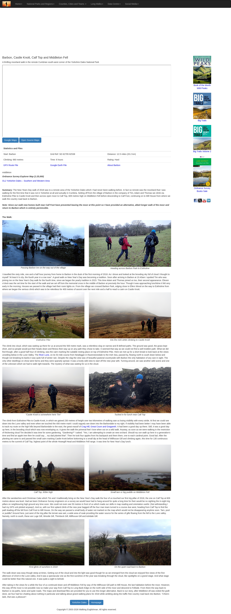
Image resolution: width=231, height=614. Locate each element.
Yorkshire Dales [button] (79, 602)
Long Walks (97, 4)
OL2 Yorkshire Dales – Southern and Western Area (26, 181)
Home (18, 4)
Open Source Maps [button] (30, 140)
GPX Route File (10, 165)
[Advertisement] (115, 32)
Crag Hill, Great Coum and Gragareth (98, 426)
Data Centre (114, 4)
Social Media (132, 4)
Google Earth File (58, 165)
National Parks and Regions (40, 4)
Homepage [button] (96, 602)
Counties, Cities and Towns (72, 4)
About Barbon (113, 165)
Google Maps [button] (10, 140)
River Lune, (44, 355)
